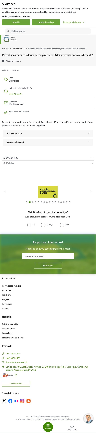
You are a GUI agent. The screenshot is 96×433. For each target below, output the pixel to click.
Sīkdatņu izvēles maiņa (12, 337)
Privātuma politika (10, 324)
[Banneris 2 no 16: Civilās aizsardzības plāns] (48, 192)
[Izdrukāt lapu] (48, 157)
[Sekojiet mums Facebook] (10, 401)
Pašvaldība (7, 304)
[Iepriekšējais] (5, 192)
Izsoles (5, 308)
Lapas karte (7, 333)
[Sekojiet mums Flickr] (16, 400)
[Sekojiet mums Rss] (28, 401)
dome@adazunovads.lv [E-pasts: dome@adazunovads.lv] (16, 362)
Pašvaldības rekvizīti (11, 285)
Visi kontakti (16, 383)
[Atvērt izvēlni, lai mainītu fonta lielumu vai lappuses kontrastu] (72, 428)
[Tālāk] (91, 192)
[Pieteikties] (48, 266)
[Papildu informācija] (16, 375)
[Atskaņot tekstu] (13, 61)
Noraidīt (16, 22)
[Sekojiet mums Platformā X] (4, 401)
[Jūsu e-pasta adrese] (48, 256)
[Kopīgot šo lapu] (48, 163)
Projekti (5, 299)
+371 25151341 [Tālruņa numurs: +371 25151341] (13, 358)
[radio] (31, 224)
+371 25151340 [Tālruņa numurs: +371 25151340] (13, 353)
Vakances (6, 290)
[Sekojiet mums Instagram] (22, 401)
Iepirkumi (6, 295)
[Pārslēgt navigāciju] (48, 427)
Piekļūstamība (8, 328)
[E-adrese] (7, 375)
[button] (15, 94)
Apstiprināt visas (46, 22)
